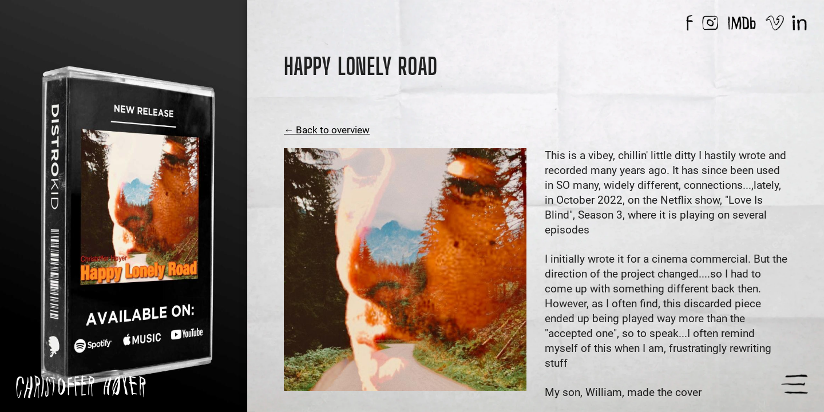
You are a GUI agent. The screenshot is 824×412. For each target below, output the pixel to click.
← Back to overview (327, 130)
